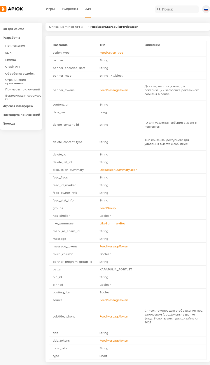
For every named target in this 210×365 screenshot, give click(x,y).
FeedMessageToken (114, 90)
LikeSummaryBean (114, 223)
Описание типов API (64, 26)
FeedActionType (111, 52)
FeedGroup (108, 208)
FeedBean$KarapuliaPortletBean (114, 26)
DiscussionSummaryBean (118, 169)
